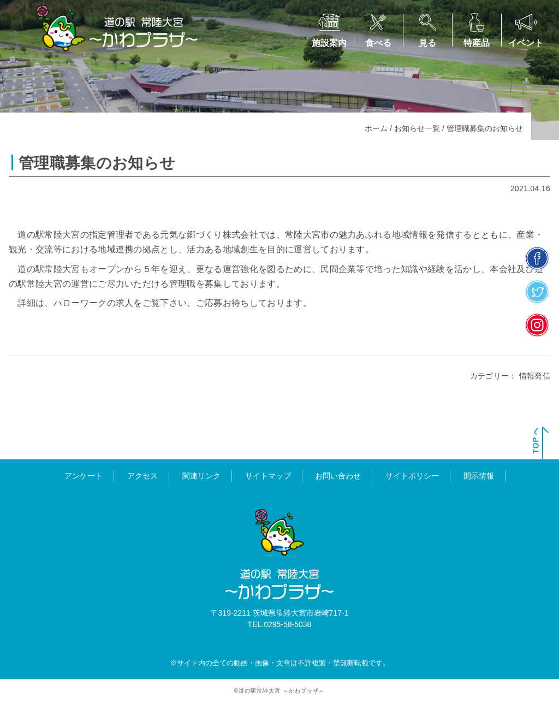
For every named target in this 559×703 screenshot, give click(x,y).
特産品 (476, 43)
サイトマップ (268, 475)
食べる (378, 43)
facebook (537, 258)
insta (537, 324)
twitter (537, 291)
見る (427, 43)
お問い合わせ (338, 475)
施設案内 (329, 43)
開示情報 (478, 475)
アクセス (142, 475)
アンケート (83, 475)
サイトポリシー (412, 475)
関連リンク (201, 475)
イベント (525, 43)
